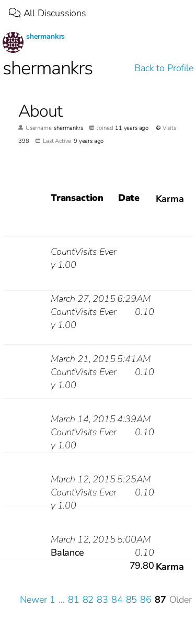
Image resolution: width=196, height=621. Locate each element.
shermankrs (45, 36)
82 (88, 599)
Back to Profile (163, 68)
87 (160, 599)
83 (102, 599)
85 (131, 599)
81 (73, 599)
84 (117, 599)
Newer (33, 599)
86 (146, 599)
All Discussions (47, 13)
